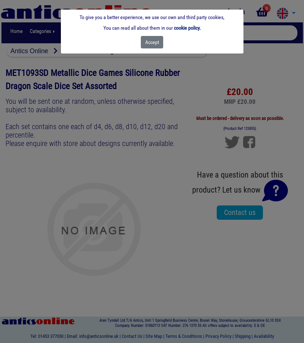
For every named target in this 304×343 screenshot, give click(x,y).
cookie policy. (187, 28)
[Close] (152, 42)
